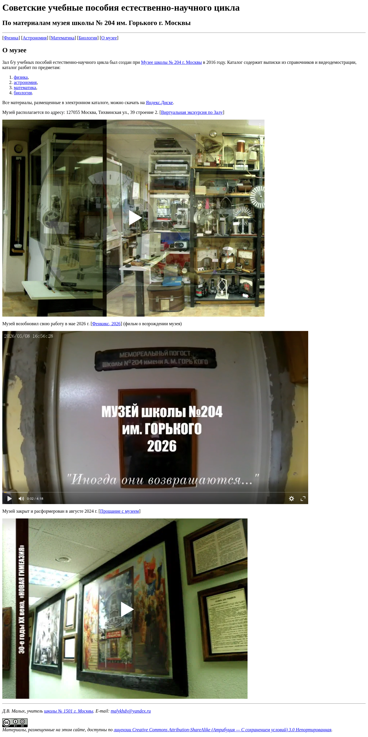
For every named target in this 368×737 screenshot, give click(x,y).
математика (25, 87)
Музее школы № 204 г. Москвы (171, 62)
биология (23, 92)
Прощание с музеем (119, 511)
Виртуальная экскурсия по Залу (192, 112)
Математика (62, 37)
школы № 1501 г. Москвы (68, 711)
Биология (88, 37)
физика (21, 77)
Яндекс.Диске (159, 102)
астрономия (25, 82)
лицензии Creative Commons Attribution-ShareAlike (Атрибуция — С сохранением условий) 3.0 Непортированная (222, 729)
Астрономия (35, 37)
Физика (11, 37)
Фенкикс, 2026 (106, 323)
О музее (109, 37)
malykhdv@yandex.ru (131, 711)
